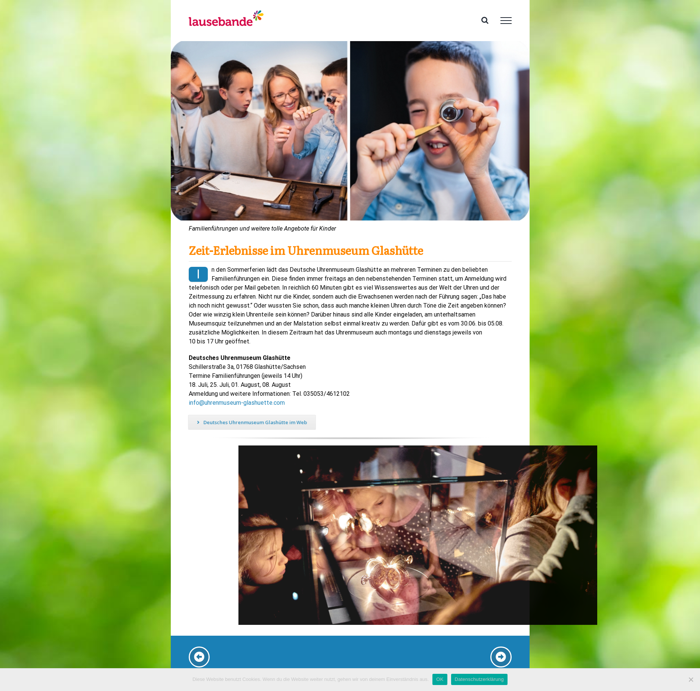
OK (439, 679)
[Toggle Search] (484, 20)
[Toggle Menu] (506, 20)
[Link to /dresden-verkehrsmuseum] (199, 657)
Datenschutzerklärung (479, 679)
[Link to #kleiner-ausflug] (500, 657)
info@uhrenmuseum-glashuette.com (236, 402)
